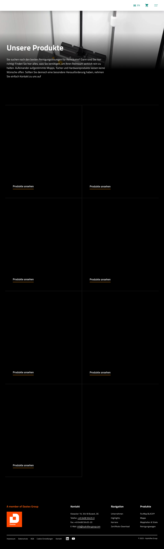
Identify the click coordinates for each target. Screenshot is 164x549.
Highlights (115, 517)
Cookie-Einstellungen (45, 538)
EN (138, 5)
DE (134, 5)
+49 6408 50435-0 (86, 517)
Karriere (114, 522)
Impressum (11, 538)
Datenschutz (23, 538)
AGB (32, 538)
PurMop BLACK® (147, 513)
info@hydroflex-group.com (88, 526)
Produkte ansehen (23, 186)
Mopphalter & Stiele (149, 522)
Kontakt (59, 538)
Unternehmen (117, 513)
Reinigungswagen (148, 526)
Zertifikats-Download (120, 526)
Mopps (143, 517)
